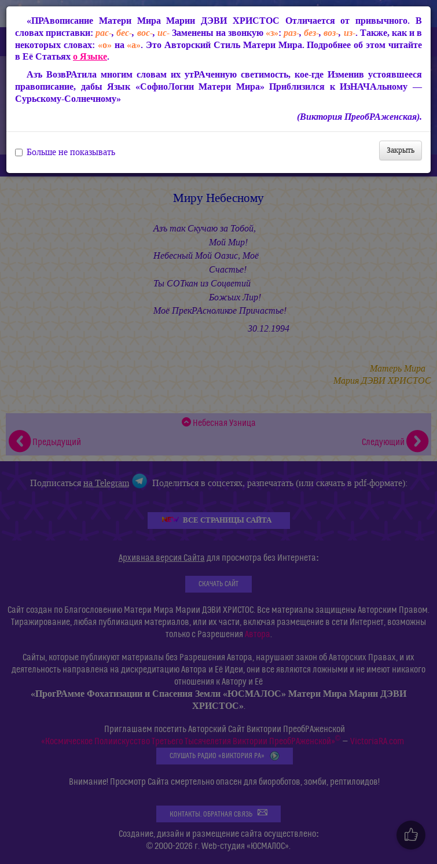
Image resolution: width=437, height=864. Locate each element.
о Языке (90, 56)
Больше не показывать (65, 152)
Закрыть (400, 150)
